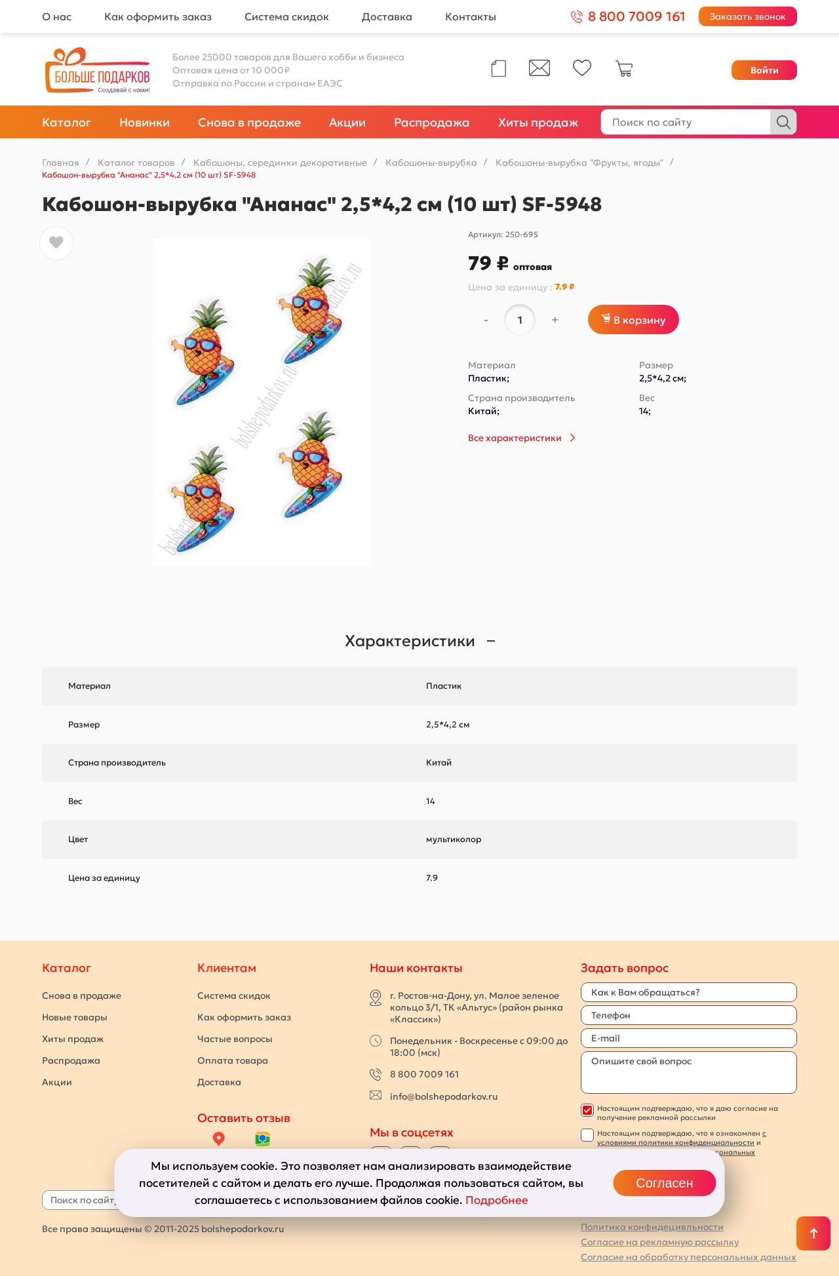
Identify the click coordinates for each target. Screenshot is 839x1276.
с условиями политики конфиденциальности (681, 1138)
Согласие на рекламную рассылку (660, 1242)
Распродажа (432, 122)
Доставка (387, 16)
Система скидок (286, 16)
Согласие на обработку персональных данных (688, 1257)
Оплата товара (232, 1060)
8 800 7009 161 (424, 1074)
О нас (56, 16)
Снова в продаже (249, 122)
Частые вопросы (235, 1039)
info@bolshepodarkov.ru (444, 1096)
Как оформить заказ (158, 16)
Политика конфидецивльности (652, 1227)
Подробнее (496, 1200)
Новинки (144, 122)
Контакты (470, 16)
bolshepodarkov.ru (242, 1229)
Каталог (66, 122)
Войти (765, 70)
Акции (347, 122)
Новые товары (74, 1017)
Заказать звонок (748, 16)
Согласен (664, 1183)
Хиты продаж (538, 122)
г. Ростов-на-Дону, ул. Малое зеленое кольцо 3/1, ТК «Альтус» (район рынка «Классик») (476, 1007)
